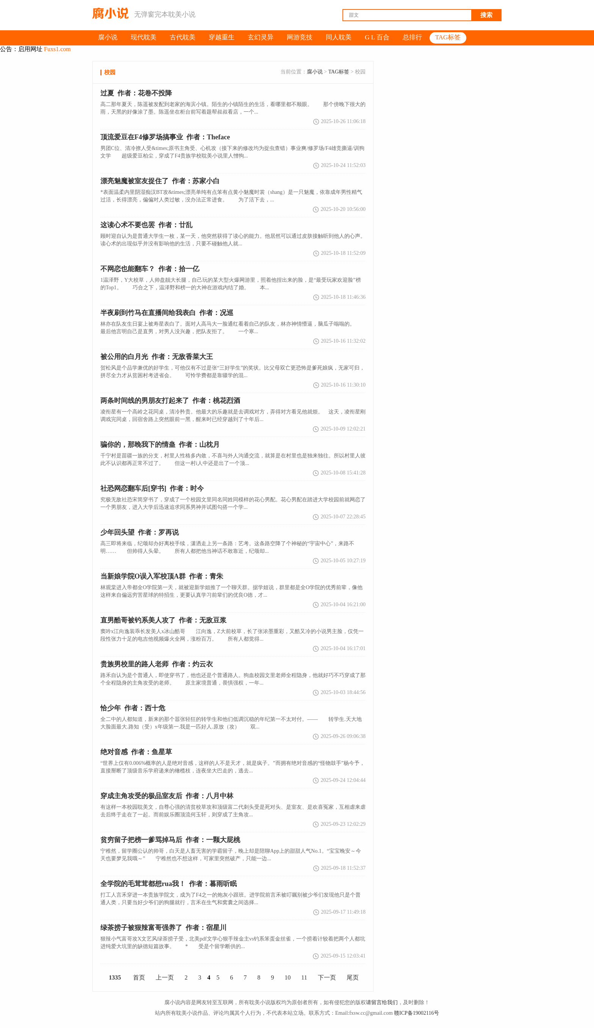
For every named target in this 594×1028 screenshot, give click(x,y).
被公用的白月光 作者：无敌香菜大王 (156, 356)
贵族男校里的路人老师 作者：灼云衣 (156, 664)
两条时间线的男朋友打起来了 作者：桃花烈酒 (170, 400)
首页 (139, 977)
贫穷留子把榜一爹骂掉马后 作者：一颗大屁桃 (170, 840)
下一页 (327, 977)
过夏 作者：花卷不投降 (136, 93)
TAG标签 (338, 72)
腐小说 (315, 72)
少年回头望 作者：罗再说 (139, 532)
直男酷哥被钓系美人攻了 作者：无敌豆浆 (163, 620)
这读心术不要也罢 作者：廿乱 (146, 225)
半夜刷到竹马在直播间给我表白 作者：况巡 (166, 313)
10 (287, 977)
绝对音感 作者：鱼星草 (136, 752)
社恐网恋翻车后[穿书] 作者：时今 (152, 488)
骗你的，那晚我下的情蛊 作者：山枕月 (160, 444)
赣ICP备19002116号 (416, 1013)
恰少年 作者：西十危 (132, 708)
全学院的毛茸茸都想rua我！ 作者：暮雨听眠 (168, 884)
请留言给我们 (382, 1002)
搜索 (486, 15)
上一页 (165, 977)
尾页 (353, 977)
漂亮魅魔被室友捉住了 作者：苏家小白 (160, 181)
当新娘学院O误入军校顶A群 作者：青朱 (161, 576)
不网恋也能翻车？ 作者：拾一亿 (149, 269)
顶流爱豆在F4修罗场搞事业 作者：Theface (165, 137)
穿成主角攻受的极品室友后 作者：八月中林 (166, 796)
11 (304, 977)
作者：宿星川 (163, 927)
